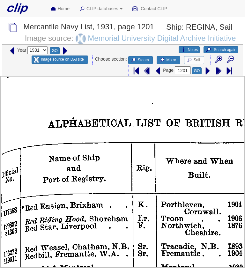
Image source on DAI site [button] (59, 60)
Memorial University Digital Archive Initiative (162, 38)
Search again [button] (220, 50)
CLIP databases (100, 9)
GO (55, 50)
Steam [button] (139, 60)
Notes (189, 50)
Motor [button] (167, 60)
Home (60, 9)
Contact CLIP (149, 9)
